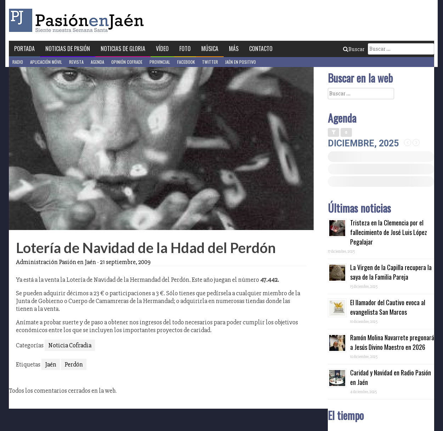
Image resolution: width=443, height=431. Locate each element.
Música (209, 48)
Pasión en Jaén (78, 20)
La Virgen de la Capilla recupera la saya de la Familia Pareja (391, 272)
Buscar (353, 49)
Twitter (210, 62)
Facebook (186, 62)
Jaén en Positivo (240, 62)
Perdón (74, 364)
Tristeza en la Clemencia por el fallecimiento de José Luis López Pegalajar (388, 232)
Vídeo (162, 48)
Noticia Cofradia (69, 345)
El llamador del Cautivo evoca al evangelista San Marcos (387, 307)
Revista (76, 62)
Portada (24, 48)
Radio (17, 62)
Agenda (97, 62)
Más (234, 48)
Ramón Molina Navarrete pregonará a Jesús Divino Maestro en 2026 (392, 342)
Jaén (50, 364)
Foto (185, 48)
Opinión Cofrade (126, 62)
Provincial (160, 62)
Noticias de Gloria (123, 48)
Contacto (261, 48)
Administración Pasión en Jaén (56, 262)
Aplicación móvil (46, 62)
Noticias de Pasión (67, 48)
